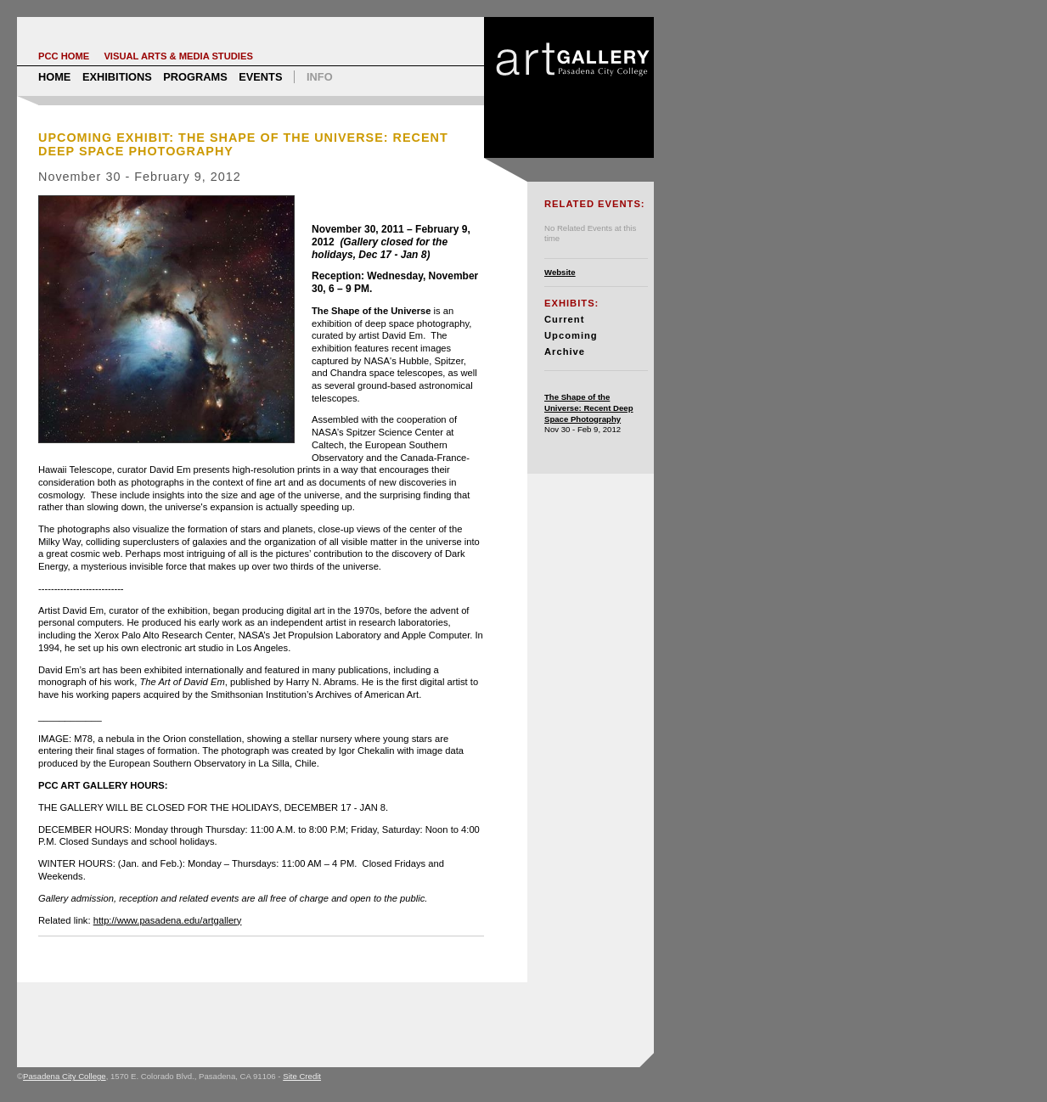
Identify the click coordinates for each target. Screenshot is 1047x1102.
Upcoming (571, 335)
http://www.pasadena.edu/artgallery (167, 920)
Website (560, 272)
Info (320, 76)
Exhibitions (117, 76)
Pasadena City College (64, 1076)
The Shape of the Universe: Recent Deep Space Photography (588, 407)
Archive (564, 351)
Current (564, 319)
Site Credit (302, 1076)
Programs (195, 76)
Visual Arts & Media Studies (178, 56)
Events (260, 76)
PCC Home (63, 56)
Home (54, 76)
